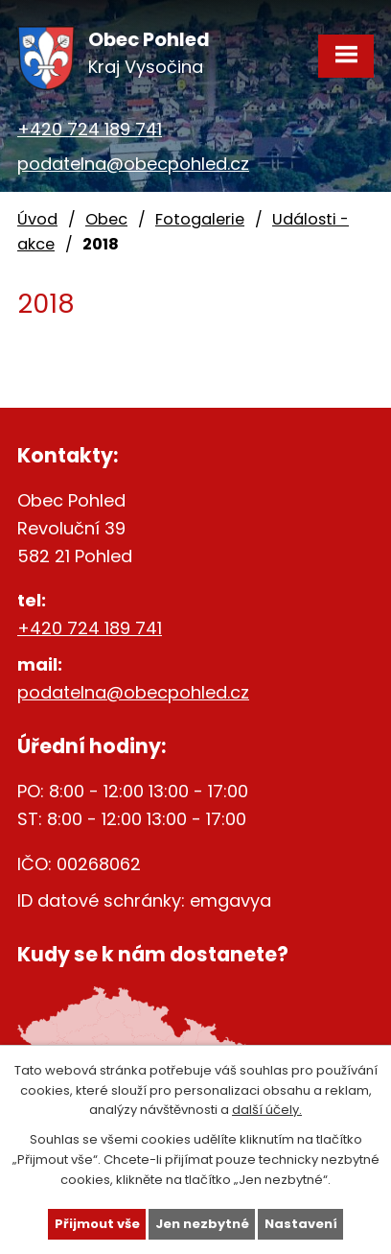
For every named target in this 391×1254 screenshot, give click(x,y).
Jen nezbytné (202, 1224)
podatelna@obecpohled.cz (133, 164)
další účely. (267, 1109)
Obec (106, 219)
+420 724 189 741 (89, 129)
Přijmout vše (97, 1224)
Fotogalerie (199, 219)
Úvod (37, 219)
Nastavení (300, 1224)
